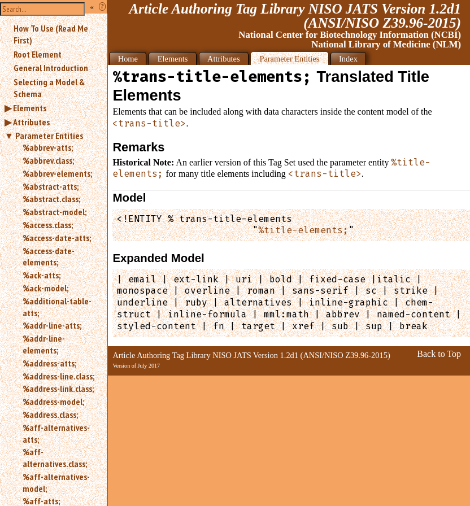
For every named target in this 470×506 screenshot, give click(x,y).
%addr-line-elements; (44, 344)
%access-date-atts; (57, 237)
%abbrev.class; (48, 160)
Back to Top (439, 354)
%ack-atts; (41, 275)
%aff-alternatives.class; (55, 457)
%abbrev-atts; (48, 147)
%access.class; (48, 224)
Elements (29, 108)
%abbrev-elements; (57, 173)
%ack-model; (45, 288)
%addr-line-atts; (52, 325)
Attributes (31, 122)
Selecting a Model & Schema (49, 87)
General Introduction (51, 67)
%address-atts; (49, 363)
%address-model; (53, 401)
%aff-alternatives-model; (56, 482)
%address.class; (50, 414)
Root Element (38, 54)
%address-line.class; (58, 376)
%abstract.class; (51, 198)
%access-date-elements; (49, 256)
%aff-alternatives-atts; (56, 433)
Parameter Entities (49, 135)
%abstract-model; (54, 211)
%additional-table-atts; (57, 307)
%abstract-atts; (51, 186)
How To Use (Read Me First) (51, 34)
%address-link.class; (58, 388)
